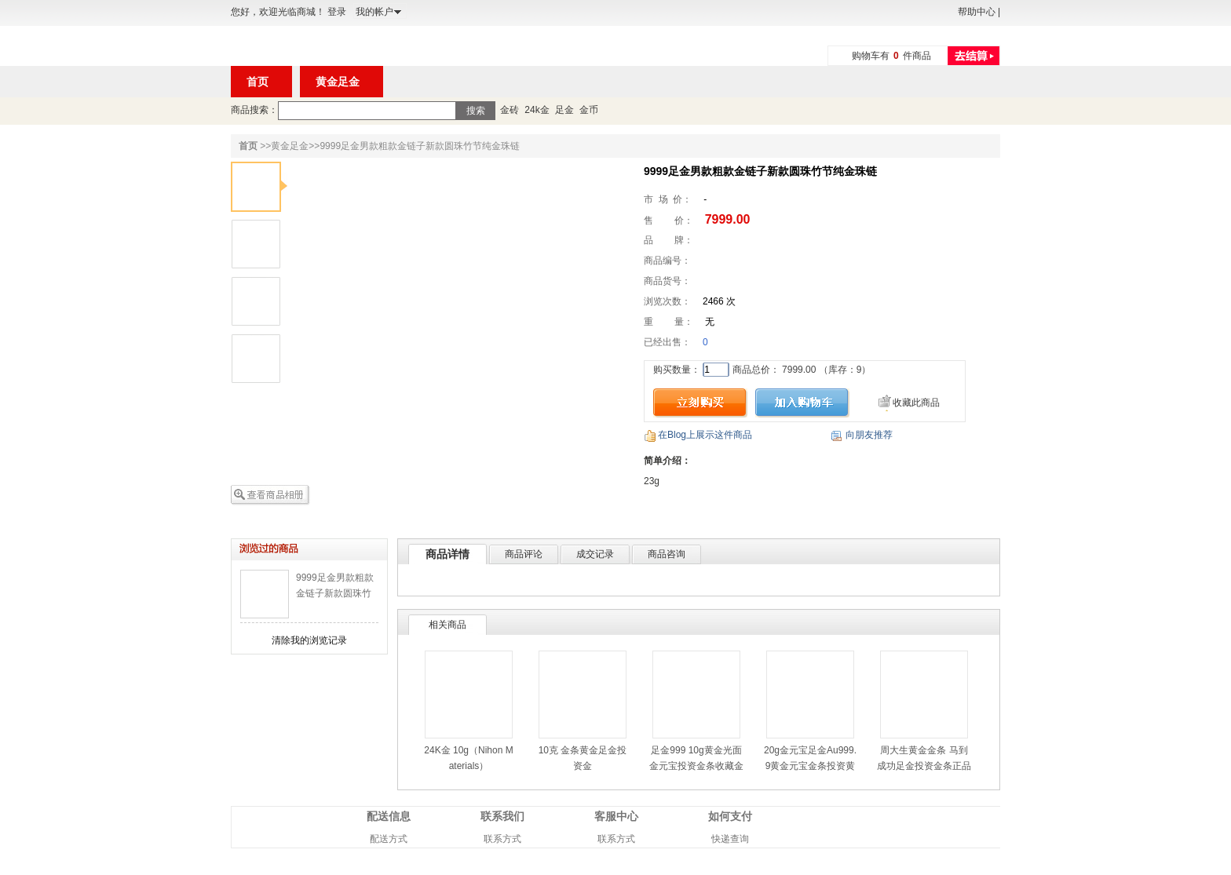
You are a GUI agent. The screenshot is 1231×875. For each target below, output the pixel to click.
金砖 (509, 109)
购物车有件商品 (891, 55)
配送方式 (388, 838)
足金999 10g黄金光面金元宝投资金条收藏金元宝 (696, 766)
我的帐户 (374, 11)
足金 (564, 109)
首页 (248, 145)
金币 (588, 109)
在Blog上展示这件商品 (705, 434)
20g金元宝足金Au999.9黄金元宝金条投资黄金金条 (810, 766)
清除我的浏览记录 (309, 640)
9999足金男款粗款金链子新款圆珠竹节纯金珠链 (335, 593)
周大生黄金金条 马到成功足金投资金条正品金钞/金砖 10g (924, 766)
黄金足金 (290, 145)
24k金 (536, 109)
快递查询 (730, 838)
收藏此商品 (916, 402)
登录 (336, 11)
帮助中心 (976, 11)
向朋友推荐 (869, 434)
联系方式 (502, 838)
